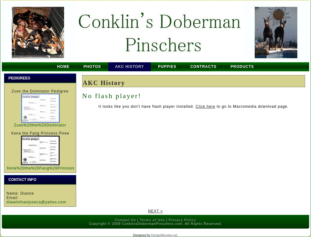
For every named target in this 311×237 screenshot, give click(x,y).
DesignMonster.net (164, 235)
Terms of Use (152, 220)
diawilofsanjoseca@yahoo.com (36, 202)
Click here (205, 106)
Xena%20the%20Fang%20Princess (40, 168)
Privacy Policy (182, 220)
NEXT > (155, 211)
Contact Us (125, 220)
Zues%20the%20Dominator (40, 125)
